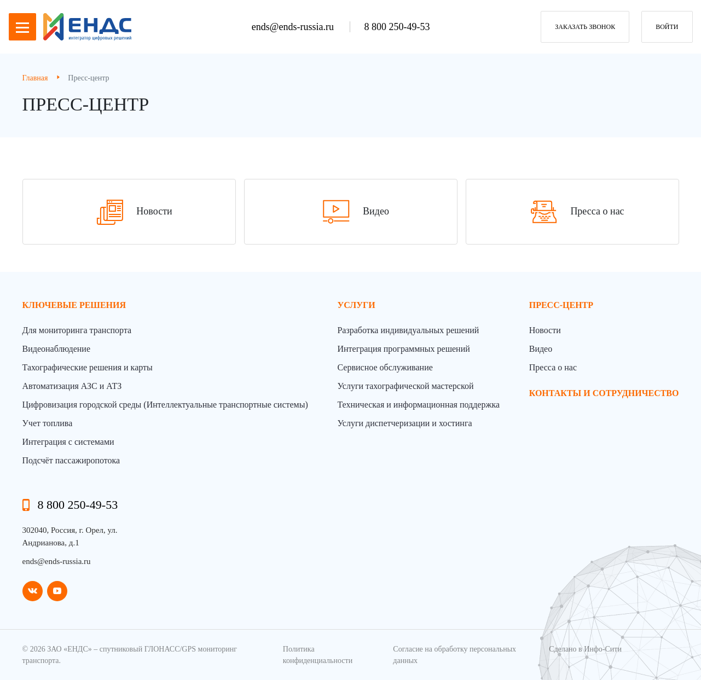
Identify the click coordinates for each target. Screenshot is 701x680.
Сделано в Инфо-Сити (585, 649)
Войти (667, 27)
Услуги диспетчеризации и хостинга (404, 423)
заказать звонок (585, 27)
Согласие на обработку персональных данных (454, 655)
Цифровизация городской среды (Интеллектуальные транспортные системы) (165, 404)
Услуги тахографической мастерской (405, 386)
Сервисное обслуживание (384, 367)
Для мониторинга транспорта (77, 330)
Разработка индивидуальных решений (408, 330)
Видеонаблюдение (56, 348)
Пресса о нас (553, 367)
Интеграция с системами (68, 441)
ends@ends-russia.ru (294, 26)
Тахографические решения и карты (87, 367)
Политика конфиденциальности (317, 655)
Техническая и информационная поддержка (418, 404)
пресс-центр (561, 305)
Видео (540, 348)
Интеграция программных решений (403, 348)
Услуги (356, 305)
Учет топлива (47, 423)
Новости (545, 330)
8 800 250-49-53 (397, 26)
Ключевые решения (74, 305)
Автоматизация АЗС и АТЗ (72, 386)
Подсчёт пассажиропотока (71, 460)
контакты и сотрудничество (604, 393)
